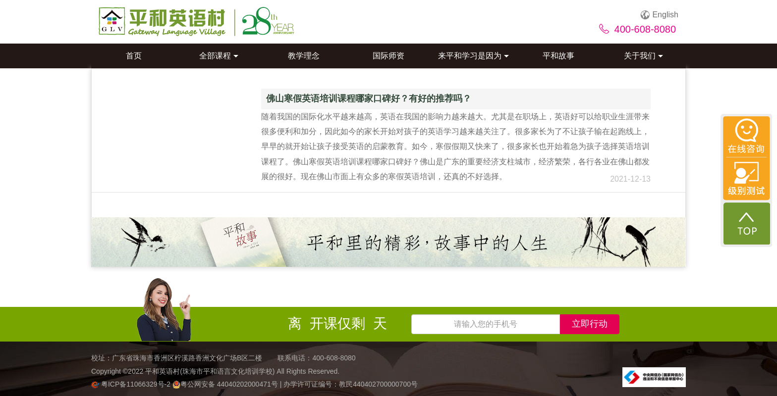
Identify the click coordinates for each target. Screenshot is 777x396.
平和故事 (558, 55)
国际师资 (388, 55)
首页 (134, 55)
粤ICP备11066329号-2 (131, 384)
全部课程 (218, 55)
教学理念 (304, 55)
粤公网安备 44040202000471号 (226, 384)
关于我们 (643, 55)
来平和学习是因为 (473, 55)
